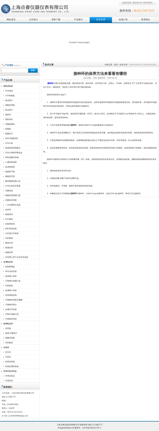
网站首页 (11, 19)
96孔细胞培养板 (12, 157)
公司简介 (33, 19)
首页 (116, 64)
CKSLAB (9, 143)
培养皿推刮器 (11, 295)
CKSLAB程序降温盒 (13, 153)
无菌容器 (9, 191)
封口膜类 (9, 219)
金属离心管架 (11, 290)
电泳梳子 (9, 100)
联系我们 (148, 3)
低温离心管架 (11, 276)
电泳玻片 (9, 110)
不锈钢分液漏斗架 (13, 281)
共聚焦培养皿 (11, 200)
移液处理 (9, 248)
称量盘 (8, 129)
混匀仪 (8, 352)
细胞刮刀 (9, 134)
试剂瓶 (8, 328)
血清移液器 (10, 167)
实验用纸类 (10, 224)
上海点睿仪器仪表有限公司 (38, 8)
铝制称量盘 (10, 267)
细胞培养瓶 (10, 105)
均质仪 (8, 357)
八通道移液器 (11, 162)
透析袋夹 (9, 119)
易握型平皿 (10, 172)
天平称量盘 (10, 96)
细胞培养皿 (10, 338)
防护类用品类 (11, 229)
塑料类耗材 (8, 86)
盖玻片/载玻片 (11, 333)
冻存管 (8, 210)
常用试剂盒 (10, 376)
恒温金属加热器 (12, 366)
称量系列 (9, 214)
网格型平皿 (10, 176)
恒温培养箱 (10, 362)
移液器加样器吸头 (13, 148)
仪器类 (6, 347)
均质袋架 (9, 286)
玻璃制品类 (8, 324)
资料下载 (56, 19)
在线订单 (137, 3)
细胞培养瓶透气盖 (13, 195)
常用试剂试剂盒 (10, 371)
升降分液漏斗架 (12, 314)
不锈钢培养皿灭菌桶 (13, 300)
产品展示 (78, 19)
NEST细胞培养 (11, 138)
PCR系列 (9, 91)
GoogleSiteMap (64, 428)
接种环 (8, 115)
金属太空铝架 (11, 309)
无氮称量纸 (10, 124)
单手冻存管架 (11, 271)
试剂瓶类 (9, 238)
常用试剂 (9, 381)
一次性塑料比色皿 (13, 205)
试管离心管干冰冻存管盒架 (16, 257)
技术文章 (100, 19)
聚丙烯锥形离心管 (13, 181)
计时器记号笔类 (12, 233)
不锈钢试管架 (11, 319)
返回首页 (127, 3)
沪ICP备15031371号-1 (91, 428)
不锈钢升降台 (11, 305)
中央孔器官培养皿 (13, 186)
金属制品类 (8, 262)
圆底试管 (9, 243)
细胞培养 (9, 252)
